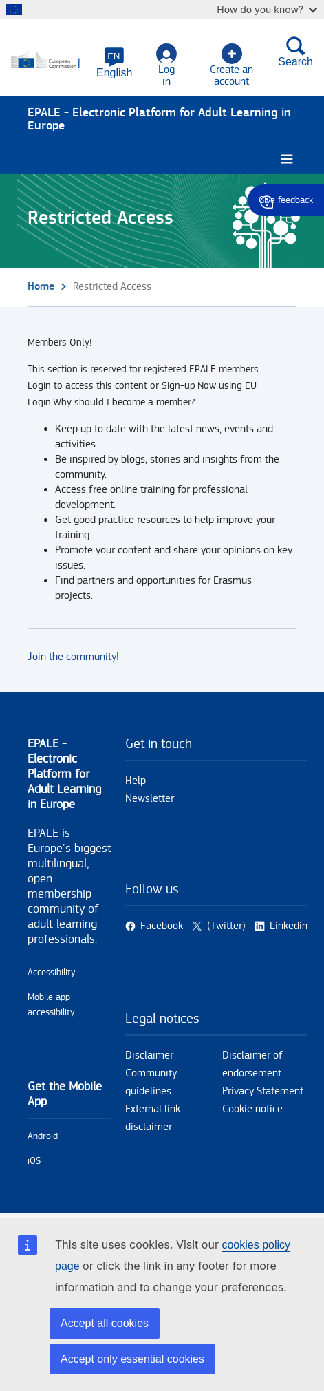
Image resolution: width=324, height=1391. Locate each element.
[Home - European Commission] (49, 60)
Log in (166, 65)
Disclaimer (149, 1055)
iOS (34, 1161)
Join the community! (73, 656)
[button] (114, 62)
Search (295, 51)
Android (43, 1136)
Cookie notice (252, 1109)
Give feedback (286, 200)
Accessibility (52, 972)
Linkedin (288, 926)
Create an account (231, 65)
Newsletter (149, 798)
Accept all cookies (105, 1323)
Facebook (161, 926)
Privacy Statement (262, 1091)
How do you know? (267, 9)
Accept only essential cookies (132, 1359)
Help (135, 780)
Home (41, 286)
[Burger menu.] (286, 159)
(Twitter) (226, 926)
